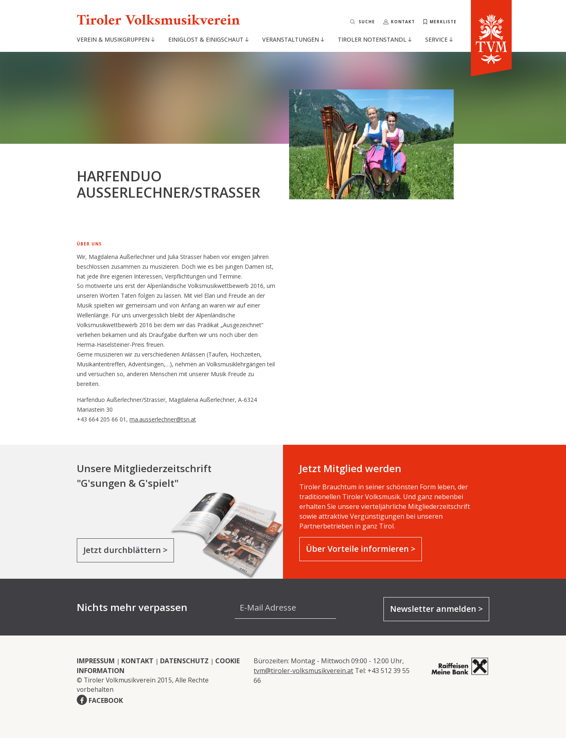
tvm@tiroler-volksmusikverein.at (303, 670)
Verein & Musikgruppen (116, 39)
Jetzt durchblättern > (125, 549)
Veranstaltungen (293, 39)
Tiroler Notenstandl (375, 39)
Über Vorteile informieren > (360, 548)
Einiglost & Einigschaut (208, 39)
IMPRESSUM (96, 660)
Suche (367, 22)
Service (439, 39)
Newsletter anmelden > (436, 608)
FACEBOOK (106, 700)
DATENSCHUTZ (184, 660)
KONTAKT (137, 660)
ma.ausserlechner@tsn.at (162, 419)
